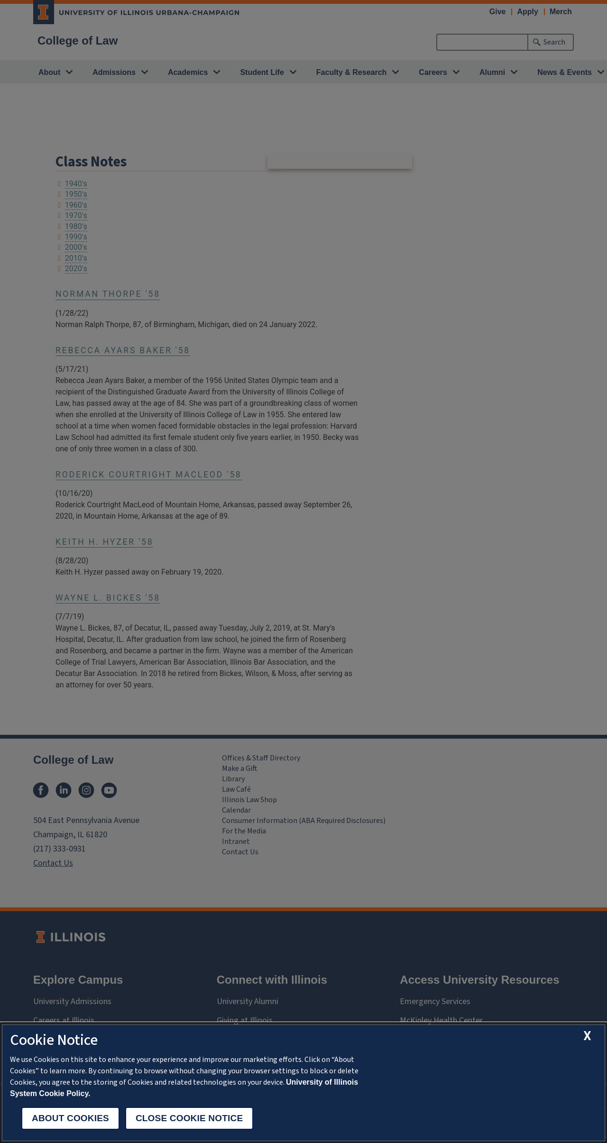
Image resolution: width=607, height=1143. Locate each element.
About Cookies (70, 1118)
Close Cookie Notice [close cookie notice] (189, 1118)
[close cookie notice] (587, 1036)
